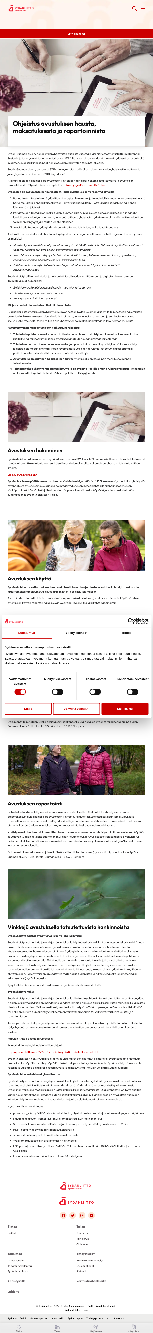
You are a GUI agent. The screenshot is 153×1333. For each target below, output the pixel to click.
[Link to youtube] (91, 1215)
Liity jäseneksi (16, 1260)
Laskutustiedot (85, 1265)
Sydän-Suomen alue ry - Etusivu (40, 8)
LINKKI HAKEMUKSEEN (23, 474)
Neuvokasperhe (38, 1318)
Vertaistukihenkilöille (91, 1281)
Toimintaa (15, 1254)
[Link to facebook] (63, 1215)
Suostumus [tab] (26, 633)
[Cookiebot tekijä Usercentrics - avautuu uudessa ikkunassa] (130, 621)
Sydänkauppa (75, 1318)
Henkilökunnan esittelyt (89, 1260)
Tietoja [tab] (126, 633)
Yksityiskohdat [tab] (76, 633)
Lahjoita (13, 1292)
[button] (134, 10)
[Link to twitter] (72, 1215)
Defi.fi (23, 1318)
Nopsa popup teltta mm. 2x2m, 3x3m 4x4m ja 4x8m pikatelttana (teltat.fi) (53, 1052)
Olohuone (82, 1244)
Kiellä (28, 708)
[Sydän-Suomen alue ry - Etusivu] (76, 1185)
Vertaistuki (82, 1238)
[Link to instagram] (82, 1215)
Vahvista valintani (76, 708)
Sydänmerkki (57, 1318)
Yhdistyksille (16, 1281)
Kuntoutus (82, 1233)
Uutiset (12, 1233)
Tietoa (12, 1227)
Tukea (80, 1227)
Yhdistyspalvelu (94, 1318)
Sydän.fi (12, 1318)
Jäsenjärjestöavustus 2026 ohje (85, 185)
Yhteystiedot (85, 1254)
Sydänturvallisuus (18, 1271)
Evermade (82, 1309)
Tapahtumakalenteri (20, 1265)
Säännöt (81, 1271)
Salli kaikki (125, 708)
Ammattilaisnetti (115, 1318)
